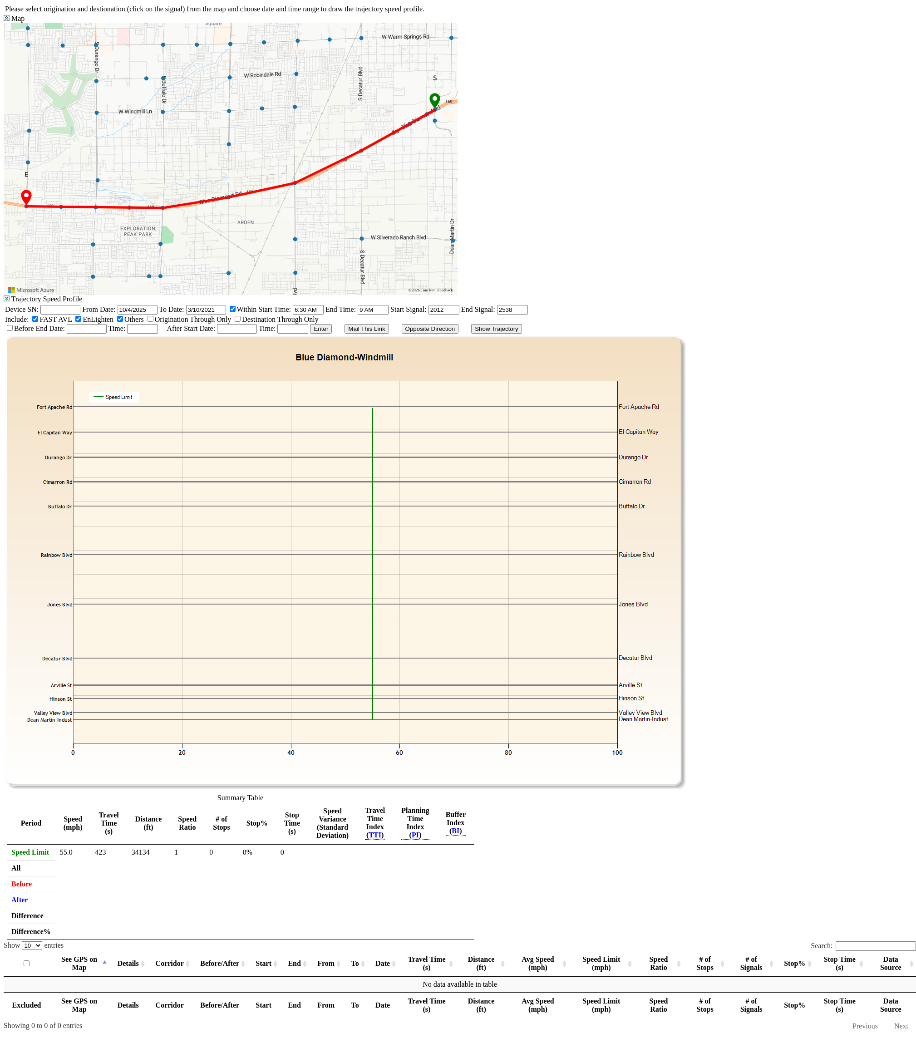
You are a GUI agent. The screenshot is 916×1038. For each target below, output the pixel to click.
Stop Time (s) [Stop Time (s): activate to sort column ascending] (840, 963)
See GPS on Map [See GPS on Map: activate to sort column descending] (79, 963)
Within (247, 309)
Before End (31, 328)
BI (455, 831)
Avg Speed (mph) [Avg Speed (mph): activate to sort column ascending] (538, 963)
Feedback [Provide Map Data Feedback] (445, 290)
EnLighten (98, 319)
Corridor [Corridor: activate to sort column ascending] (170, 963)
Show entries (34, 945)
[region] (231, 159)
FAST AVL (55, 319)
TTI (375, 835)
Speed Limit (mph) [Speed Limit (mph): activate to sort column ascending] (601, 963)
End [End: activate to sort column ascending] (294, 963)
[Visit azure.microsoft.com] (31, 290)
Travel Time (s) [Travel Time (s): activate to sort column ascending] (426, 963)
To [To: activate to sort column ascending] (355, 963)
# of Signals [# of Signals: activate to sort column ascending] (751, 963)
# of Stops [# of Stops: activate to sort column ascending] (705, 963)
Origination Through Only (193, 319)
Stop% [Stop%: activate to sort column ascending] (794, 963)
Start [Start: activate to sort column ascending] (263, 963)
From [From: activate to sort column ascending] (326, 963)
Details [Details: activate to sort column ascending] (128, 963)
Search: (863, 945)
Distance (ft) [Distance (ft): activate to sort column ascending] (481, 963)
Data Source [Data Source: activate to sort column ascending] (890, 963)
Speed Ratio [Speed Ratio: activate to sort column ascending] (659, 963)
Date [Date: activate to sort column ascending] (382, 963)
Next (901, 1026)
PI (415, 835)
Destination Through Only (280, 319)
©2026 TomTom (422, 290)
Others (134, 319)
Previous (865, 1026)
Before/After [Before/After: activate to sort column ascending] (219, 963)
